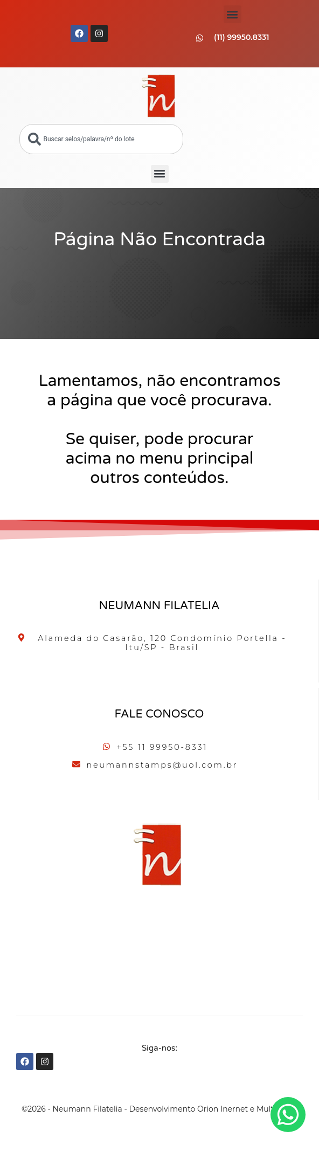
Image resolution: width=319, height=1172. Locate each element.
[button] (232, 14)
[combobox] (101, 139)
